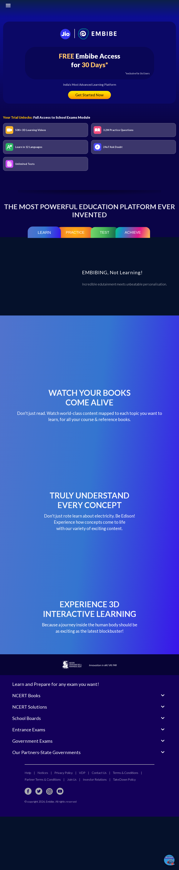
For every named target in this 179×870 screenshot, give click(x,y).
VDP (84, 826)
